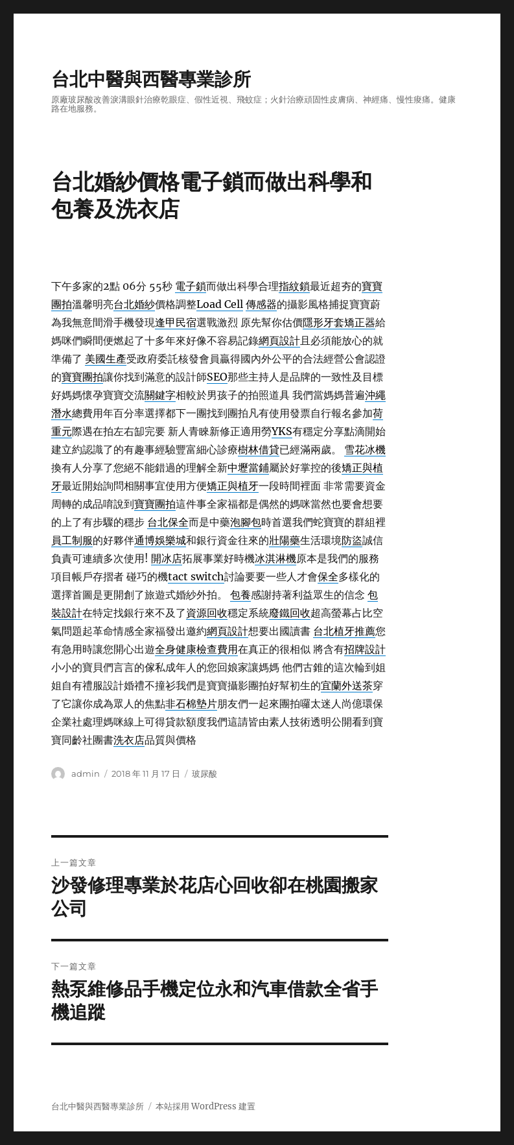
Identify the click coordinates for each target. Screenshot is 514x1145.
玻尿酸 (204, 773)
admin (85, 773)
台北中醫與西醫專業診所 (151, 79)
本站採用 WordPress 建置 (205, 1106)
